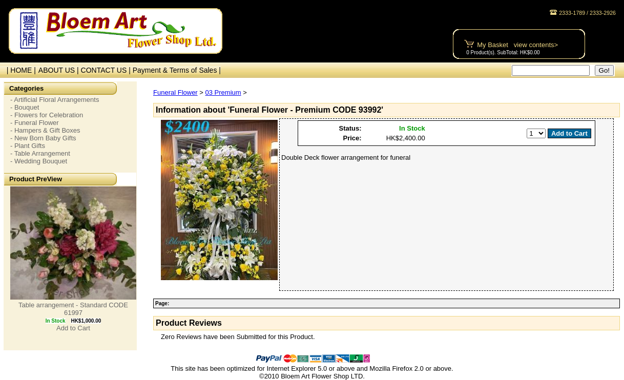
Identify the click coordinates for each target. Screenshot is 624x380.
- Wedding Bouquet (38, 161)
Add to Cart (73, 328)
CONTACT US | (107, 70)
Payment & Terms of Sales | (177, 70)
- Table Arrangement (40, 153)
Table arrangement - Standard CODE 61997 (73, 308)
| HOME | (19, 70)
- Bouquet (24, 107)
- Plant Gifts (27, 146)
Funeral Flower (175, 92)
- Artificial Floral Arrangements (54, 99)
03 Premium (223, 92)
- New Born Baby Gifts (43, 138)
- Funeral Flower (34, 122)
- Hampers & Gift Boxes (45, 130)
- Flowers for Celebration (46, 115)
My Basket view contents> (517, 45)
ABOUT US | (59, 70)
